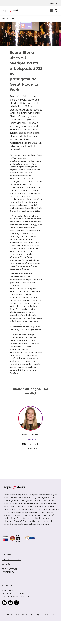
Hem (4, 18)
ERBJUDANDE (8, 555)
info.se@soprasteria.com (18, 596)
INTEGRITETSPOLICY (11, 559)
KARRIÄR (6, 564)
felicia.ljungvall (31, 444)
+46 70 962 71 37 (30, 448)
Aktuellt (12, 18)
